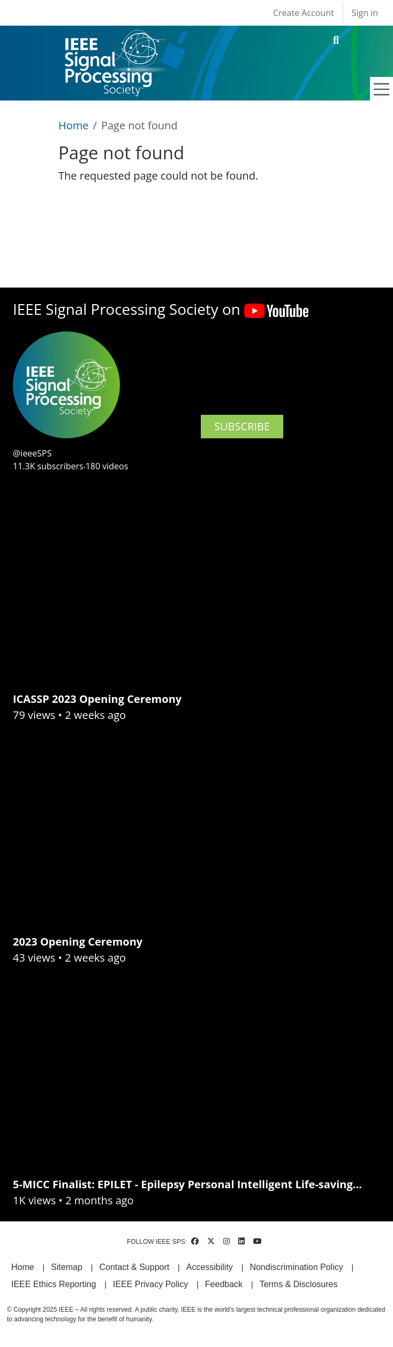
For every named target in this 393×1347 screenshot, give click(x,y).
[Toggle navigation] (382, 89)
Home (73, 125)
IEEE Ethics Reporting (53, 1284)
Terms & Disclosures (299, 1284)
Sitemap (66, 1267)
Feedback (224, 1284)
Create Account (303, 13)
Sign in (365, 13)
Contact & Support (134, 1267)
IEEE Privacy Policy (150, 1284)
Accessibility (209, 1267)
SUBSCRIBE (242, 426)
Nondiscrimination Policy (296, 1267)
